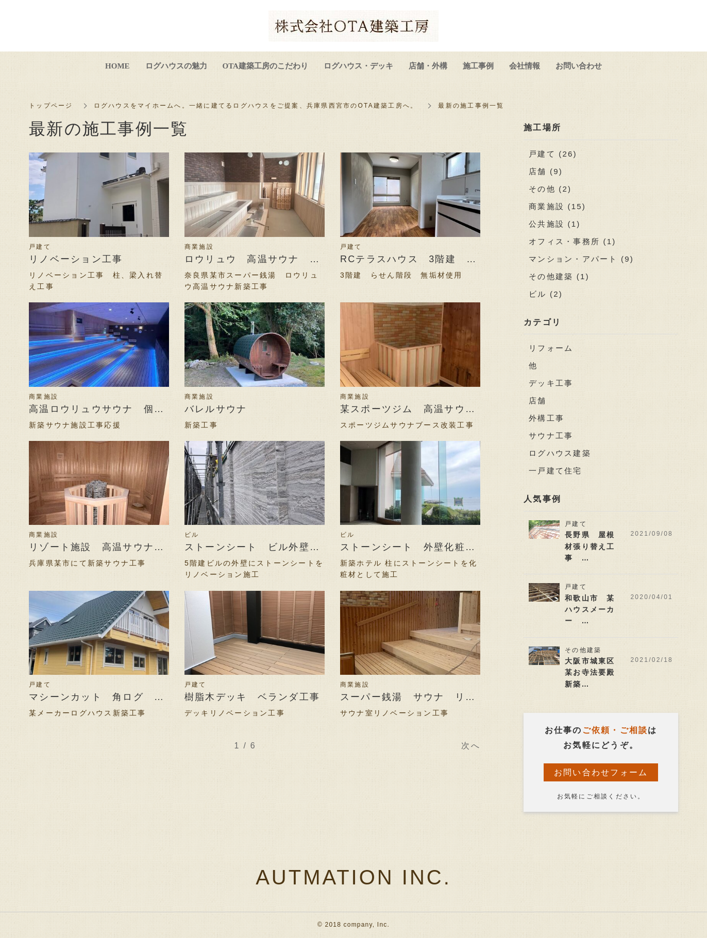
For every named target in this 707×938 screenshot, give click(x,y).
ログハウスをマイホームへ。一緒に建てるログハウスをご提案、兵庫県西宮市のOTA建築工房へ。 (256, 105)
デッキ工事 (551, 383)
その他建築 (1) (559, 276)
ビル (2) (546, 293)
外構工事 (546, 418)
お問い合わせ (579, 66)
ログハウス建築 (560, 453)
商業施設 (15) (557, 206)
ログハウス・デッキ (358, 66)
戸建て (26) (553, 153)
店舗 (538, 400)
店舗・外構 (428, 66)
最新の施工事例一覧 (471, 105)
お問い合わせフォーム (601, 772)
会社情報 (524, 66)
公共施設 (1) (555, 223)
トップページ (51, 105)
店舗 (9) (546, 171)
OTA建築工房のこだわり (265, 66)
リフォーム (551, 348)
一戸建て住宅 (555, 470)
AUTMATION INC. (353, 877)
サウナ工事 (551, 435)
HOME (117, 66)
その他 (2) (550, 188)
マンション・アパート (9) (581, 258)
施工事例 (478, 66)
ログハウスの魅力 (176, 66)
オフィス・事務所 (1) (572, 241)
